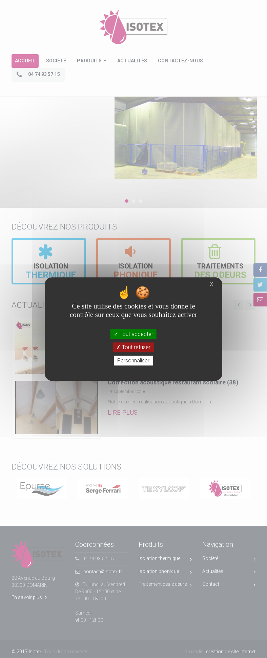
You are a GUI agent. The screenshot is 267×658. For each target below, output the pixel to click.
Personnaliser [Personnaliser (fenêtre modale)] (133, 360)
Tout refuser (133, 347)
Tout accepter (133, 334)
